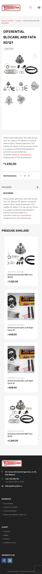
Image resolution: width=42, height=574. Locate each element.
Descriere (7, 187)
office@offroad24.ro (13, 486)
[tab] (21, 187)
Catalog (18, 21)
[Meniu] (39, 8)
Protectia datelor (10, 511)
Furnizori (6, 539)
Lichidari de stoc (9, 543)
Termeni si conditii (10, 507)
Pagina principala (7, 21)
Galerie (5, 535)
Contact (6, 532)
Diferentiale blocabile (16, 272)
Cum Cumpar (8, 504)
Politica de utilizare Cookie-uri (14, 515)
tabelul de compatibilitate (21, 155)
